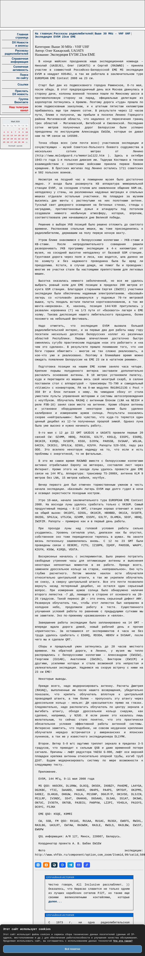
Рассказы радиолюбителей (73, 33)
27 (12, 142)
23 (23, 139)
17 (26, 136)
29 (19, 142)
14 (15, 136)
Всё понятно (72, 949)
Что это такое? (122, 941)
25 (4, 142)
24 (26, 139)
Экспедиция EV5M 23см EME (55, 37)
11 (4, 136)
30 (23, 142)
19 (8, 139)
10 (26, 132)
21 (15, 139)
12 (8, 136)
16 (23, 136)
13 (12, 136)
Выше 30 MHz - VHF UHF (112, 33)
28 (15, 142)
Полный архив (15, 146)
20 (12, 139)
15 (19, 136)
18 (4, 139)
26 (8, 142)
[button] (38, 865)
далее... (55, 901)
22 (19, 139)
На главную (43, 33)
